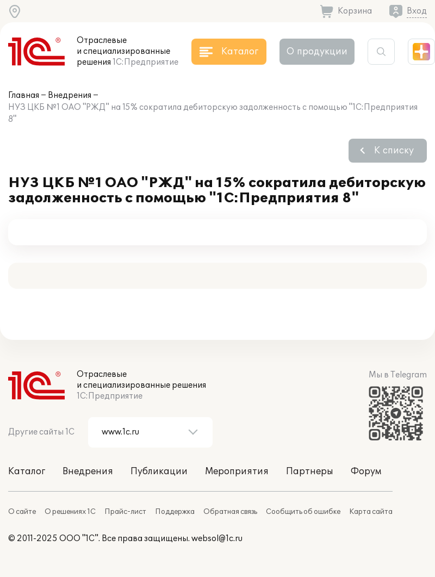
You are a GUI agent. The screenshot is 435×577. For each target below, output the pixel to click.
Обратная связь (230, 511)
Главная (23, 95)
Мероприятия (237, 471)
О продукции (317, 51)
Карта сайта (371, 511)
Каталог (26, 471)
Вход (417, 11)
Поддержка (175, 511)
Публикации (159, 471)
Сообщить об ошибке (303, 511)
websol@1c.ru (217, 538)
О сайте (22, 511)
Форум (366, 471)
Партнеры (309, 471)
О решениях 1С (70, 511)
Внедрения (69, 95)
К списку (394, 150)
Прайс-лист (125, 511)
